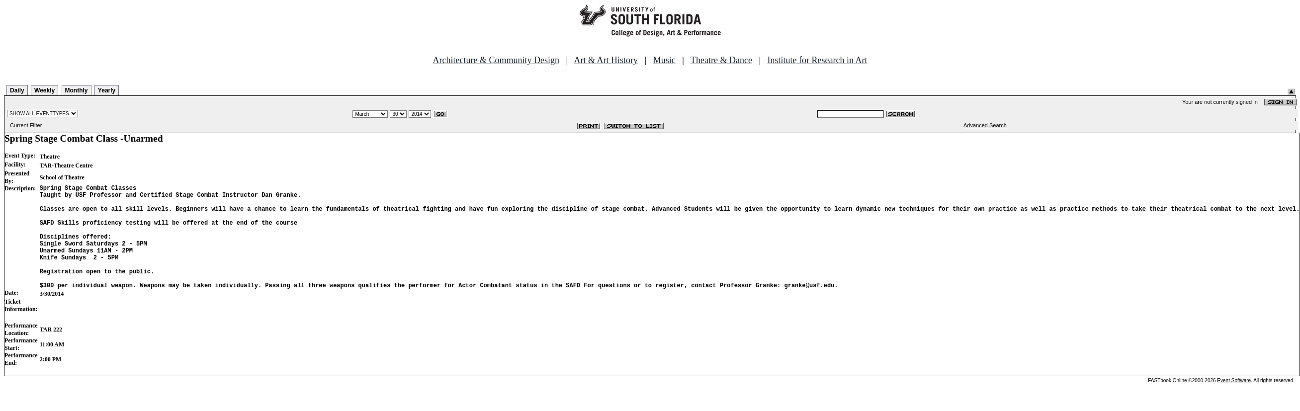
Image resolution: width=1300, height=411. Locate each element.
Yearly (106, 90)
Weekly (44, 90)
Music (664, 60)
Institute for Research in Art (817, 60)
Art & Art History (606, 60)
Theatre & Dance (721, 60)
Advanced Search (985, 125)
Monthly (76, 90)
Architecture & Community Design (496, 60)
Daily (17, 90)
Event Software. (1234, 403)
